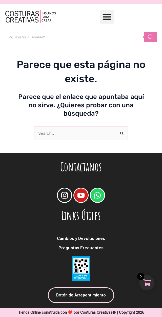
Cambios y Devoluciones (81, 238)
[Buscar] (150, 37)
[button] (107, 17)
